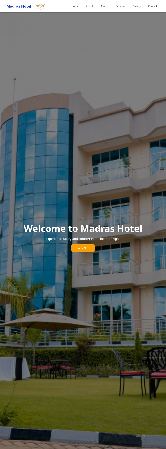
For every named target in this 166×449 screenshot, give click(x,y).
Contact (152, 6)
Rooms (104, 6)
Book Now (83, 248)
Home (75, 6)
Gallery (137, 6)
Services (120, 6)
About (89, 6)
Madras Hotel (18, 6)
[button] (162, 237)
